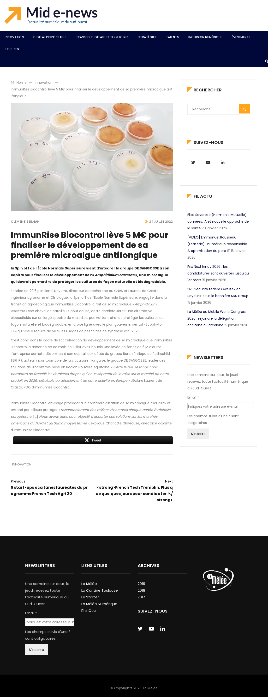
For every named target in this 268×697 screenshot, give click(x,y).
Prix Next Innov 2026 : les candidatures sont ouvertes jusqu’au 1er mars (218, 273)
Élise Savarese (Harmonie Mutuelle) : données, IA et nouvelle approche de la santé (218, 221)
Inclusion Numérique (205, 37)
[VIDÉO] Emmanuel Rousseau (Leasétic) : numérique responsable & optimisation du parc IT (217, 244)
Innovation (14, 37)
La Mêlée (89, 583)
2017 (141, 597)
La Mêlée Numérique (99, 603)
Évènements (241, 37)
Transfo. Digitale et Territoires (102, 37)
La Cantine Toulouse (99, 590)
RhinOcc (88, 610)
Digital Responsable (49, 37)
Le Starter (90, 597)
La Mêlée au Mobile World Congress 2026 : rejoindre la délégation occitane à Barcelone (216, 318)
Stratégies (147, 37)
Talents (172, 37)
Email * (193, 397)
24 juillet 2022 (159, 221)
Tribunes (12, 49)
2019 (141, 583)
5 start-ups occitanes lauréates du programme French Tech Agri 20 (50, 487)
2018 (141, 590)
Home (19, 82)
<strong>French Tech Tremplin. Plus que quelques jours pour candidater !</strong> (134, 490)
